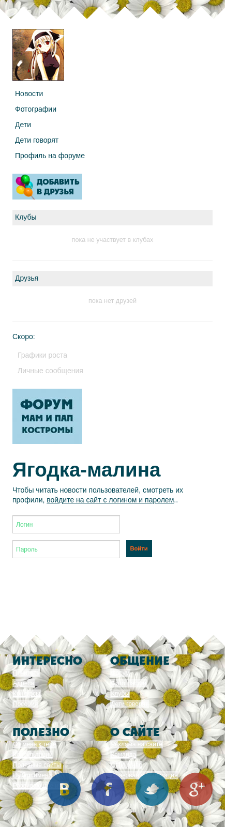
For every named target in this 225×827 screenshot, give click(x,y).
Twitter (152, 789)
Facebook (108, 789)
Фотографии (35, 109)
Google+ (196, 789)
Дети (23, 124)
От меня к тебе (34, 744)
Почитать (26, 673)
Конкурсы (26, 693)
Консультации (33, 754)
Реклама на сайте (136, 744)
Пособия (25, 704)
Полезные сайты (37, 765)
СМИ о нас (126, 765)
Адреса (23, 683)
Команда (123, 754)
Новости (29, 93)
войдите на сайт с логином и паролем (110, 500)
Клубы (120, 693)
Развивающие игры (41, 785)
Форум (120, 673)
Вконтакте (64, 789)
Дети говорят (36, 140)
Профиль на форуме (50, 155)
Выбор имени (32, 775)
